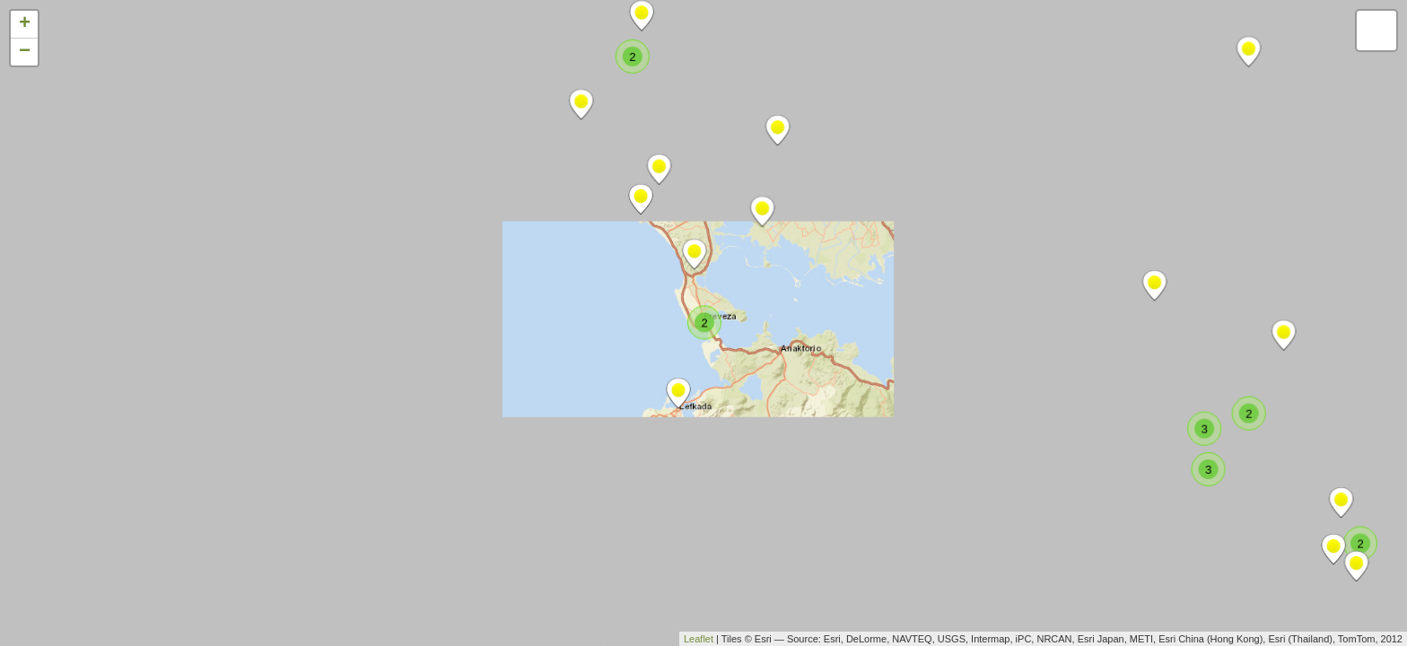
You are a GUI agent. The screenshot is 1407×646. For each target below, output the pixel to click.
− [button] (25, 52)
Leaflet (698, 638)
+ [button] (25, 24)
